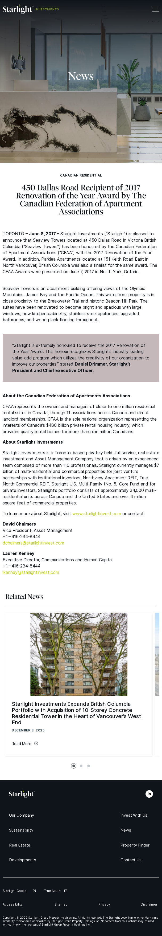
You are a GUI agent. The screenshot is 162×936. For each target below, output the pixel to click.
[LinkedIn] (149, 794)
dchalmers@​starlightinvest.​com (33, 543)
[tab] (73, 766)
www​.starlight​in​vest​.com (96, 513)
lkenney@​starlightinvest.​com (31, 572)
